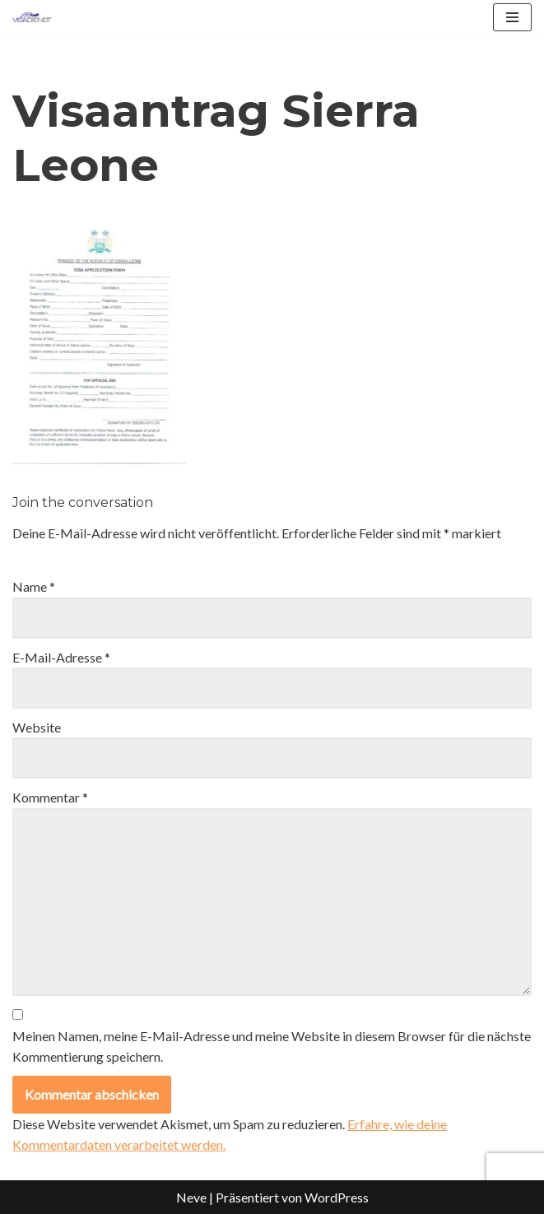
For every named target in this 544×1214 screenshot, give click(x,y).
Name (33, 586)
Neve (191, 1197)
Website (36, 727)
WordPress (337, 1197)
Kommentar (50, 797)
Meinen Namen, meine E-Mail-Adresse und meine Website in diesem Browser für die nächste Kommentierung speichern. (271, 1046)
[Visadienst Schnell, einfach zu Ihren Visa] (32, 17)
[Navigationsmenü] (512, 17)
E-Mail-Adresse (61, 657)
